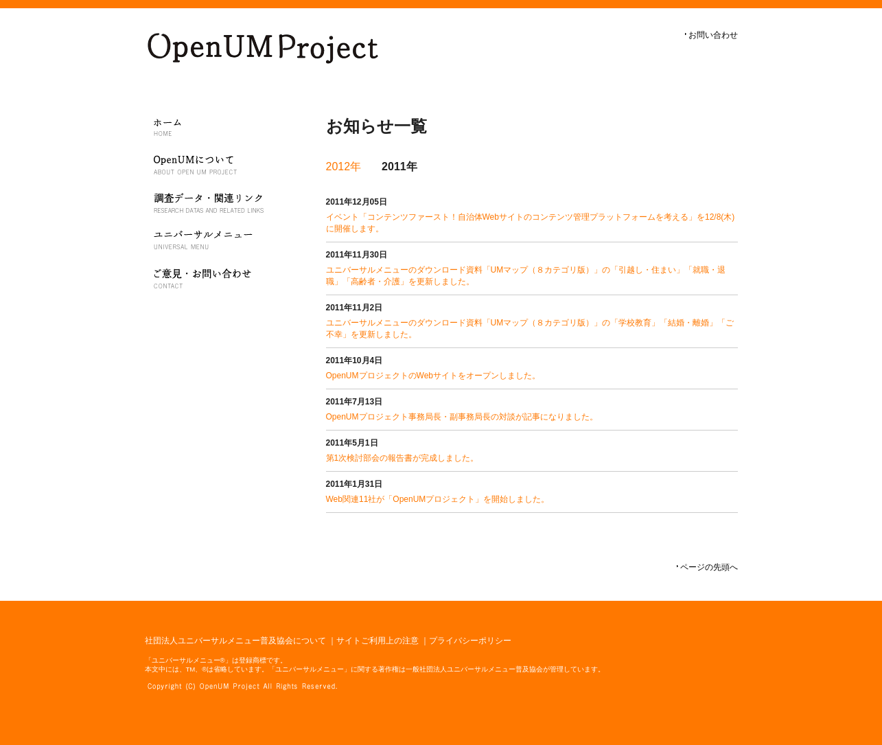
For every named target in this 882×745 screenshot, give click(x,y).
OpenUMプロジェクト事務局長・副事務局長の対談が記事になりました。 (462, 417)
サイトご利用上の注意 (377, 640)
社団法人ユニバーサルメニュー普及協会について (235, 640)
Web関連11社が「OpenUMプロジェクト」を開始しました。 (438, 499)
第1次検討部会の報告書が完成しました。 (402, 458)
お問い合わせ (713, 35)
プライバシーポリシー (470, 640)
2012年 (344, 166)
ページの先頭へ (709, 567)
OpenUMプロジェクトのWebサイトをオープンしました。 (433, 375)
